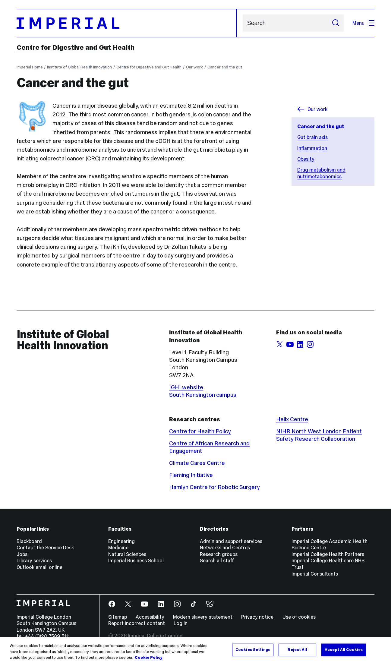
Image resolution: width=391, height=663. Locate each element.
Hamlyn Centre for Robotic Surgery (214, 487)
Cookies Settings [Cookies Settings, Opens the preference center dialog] (252, 653)
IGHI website (186, 387)
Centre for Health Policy (200, 431)
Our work (194, 67)
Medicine (118, 548)
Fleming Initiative (191, 474)
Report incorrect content (136, 623)
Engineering (121, 541)
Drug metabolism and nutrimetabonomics (321, 173)
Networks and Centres (225, 548)
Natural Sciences (127, 554)
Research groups (219, 554)
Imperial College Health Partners (328, 554)
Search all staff (217, 560)
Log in (181, 623)
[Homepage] (127, 23)
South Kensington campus (202, 394)
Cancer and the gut (224, 67)
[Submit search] (335, 22)
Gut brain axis (312, 137)
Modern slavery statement (202, 617)
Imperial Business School (136, 560)
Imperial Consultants (315, 574)
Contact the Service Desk (45, 548)
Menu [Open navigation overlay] (363, 23)
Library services (34, 560)
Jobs (22, 554)
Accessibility (150, 617)
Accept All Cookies (344, 653)
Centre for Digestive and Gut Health (75, 47)
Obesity (305, 159)
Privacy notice (257, 617)
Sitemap (117, 617)
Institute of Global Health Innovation (79, 67)
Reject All (297, 653)
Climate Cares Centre (197, 462)
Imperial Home (30, 67)
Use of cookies (299, 617)
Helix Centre (292, 419)
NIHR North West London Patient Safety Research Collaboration (319, 435)
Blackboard (29, 541)
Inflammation (312, 148)
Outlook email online (39, 567)
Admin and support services (231, 541)
